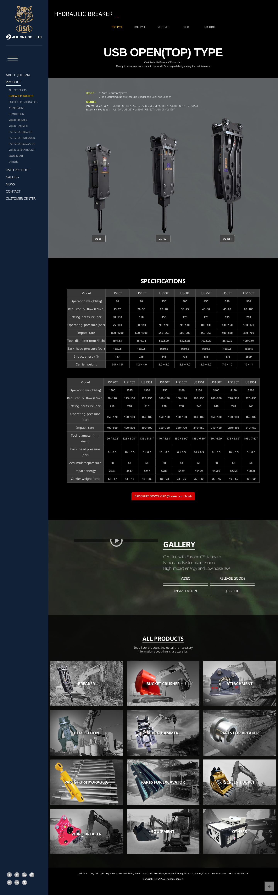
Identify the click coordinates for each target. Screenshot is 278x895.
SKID (186, 26)
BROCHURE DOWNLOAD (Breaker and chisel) (163, 495)
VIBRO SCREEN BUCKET (22, 150)
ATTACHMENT (17, 108)
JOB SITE (232, 589)
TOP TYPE (117, 26)
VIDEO (186, 576)
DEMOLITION (16, 114)
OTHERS (13, 161)
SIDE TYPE (163, 26)
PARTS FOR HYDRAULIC (22, 138)
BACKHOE (209, 26)
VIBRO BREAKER (18, 120)
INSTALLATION (185, 589)
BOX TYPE (140, 26)
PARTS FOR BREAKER (20, 132)
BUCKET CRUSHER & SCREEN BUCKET (25, 102)
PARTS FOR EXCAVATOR (22, 144)
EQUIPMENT (16, 155)
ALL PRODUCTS (17, 90)
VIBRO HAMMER (18, 126)
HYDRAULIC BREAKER (21, 96)
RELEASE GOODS (232, 576)
